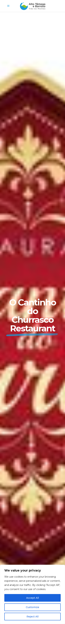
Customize (32, 607)
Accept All (32, 597)
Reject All (32, 616)
